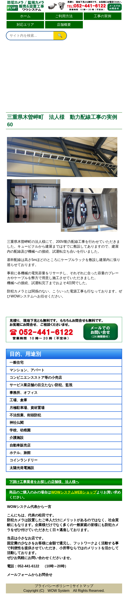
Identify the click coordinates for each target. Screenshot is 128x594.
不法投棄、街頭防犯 (25, 415)
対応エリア (25, 24)
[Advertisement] (64, 76)
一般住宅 (17, 362)
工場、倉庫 (18, 400)
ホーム (25, 16)
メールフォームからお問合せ (29, 575)
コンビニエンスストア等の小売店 (36, 377)
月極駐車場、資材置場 (27, 408)
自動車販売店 (20, 445)
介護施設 (17, 437)
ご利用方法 (64, 16)
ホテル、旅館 (20, 453)
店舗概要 (64, 24)
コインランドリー (24, 460)
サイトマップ (82, 586)
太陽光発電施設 (22, 468)
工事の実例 (102, 16)
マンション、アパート (27, 370)
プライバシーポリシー (52, 586)
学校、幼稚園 (20, 430)
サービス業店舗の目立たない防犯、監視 (41, 385)
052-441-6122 (28, 566)
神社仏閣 (17, 422)
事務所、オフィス (24, 392)
